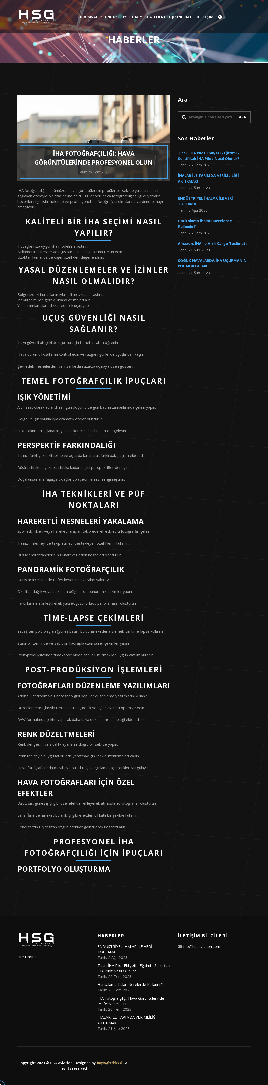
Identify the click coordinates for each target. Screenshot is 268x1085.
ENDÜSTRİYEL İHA (123, 16)
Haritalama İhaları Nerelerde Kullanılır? (130, 984)
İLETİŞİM (205, 16)
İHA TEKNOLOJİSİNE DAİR (169, 16)
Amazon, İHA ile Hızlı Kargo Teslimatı (212, 243)
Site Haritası (27, 956)
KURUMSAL (90, 16)
